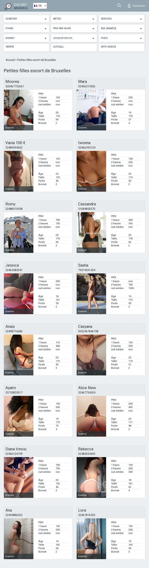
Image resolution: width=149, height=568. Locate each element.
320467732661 (14, 86)
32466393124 (86, 147)
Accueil (10, 59)
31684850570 (86, 209)
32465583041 (14, 270)
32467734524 (86, 392)
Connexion (136, 5)
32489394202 (14, 147)
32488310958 (14, 209)
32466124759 (14, 454)
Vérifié (10, 46)
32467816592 (86, 515)
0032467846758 (88, 331)
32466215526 (86, 86)
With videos (108, 46)
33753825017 (14, 392)
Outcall (58, 46)
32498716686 (14, 331)
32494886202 (14, 515)
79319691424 (86, 270)
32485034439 (86, 454)
